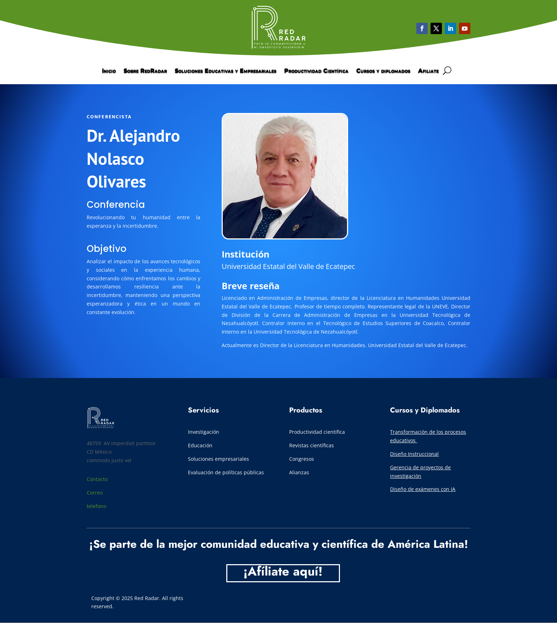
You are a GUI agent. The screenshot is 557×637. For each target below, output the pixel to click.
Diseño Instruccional (414, 453)
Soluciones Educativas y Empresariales (225, 71)
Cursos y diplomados (383, 71)
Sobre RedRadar (145, 71)
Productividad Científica (316, 71)
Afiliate (428, 71)
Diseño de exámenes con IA (422, 489)
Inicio (109, 71)
